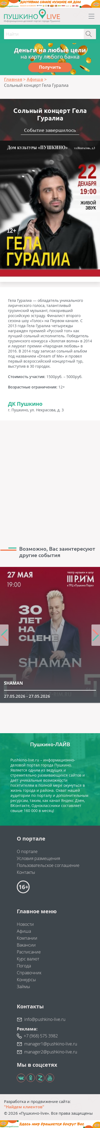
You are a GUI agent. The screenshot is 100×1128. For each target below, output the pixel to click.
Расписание (29, 952)
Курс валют (28, 959)
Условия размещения (38, 858)
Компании (27, 938)
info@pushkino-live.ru (44, 1019)
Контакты (26, 872)
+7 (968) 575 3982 (41, 1036)
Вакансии (26, 945)
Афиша (24, 931)
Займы (23, 986)
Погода (24, 966)
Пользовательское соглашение (48, 865)
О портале (27, 851)
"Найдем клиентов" (24, 1106)
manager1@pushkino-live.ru (50, 1044)
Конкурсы (26, 980)
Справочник (29, 973)
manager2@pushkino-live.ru (50, 1052)
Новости (25, 924)
